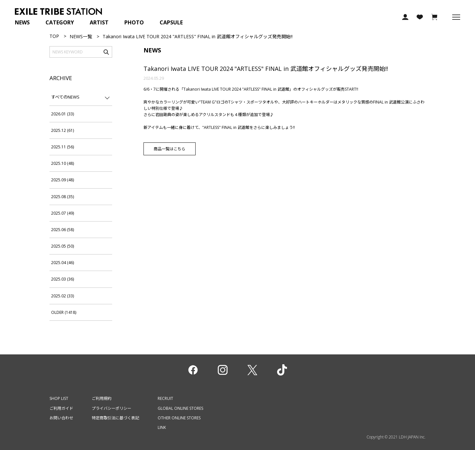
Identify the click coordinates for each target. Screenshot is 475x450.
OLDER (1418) (63, 312)
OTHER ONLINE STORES (179, 418)
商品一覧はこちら (169, 149)
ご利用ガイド (61, 408)
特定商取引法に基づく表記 (115, 418)
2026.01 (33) (62, 114)
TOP (54, 36)
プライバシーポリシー (111, 408)
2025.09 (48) (62, 180)
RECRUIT (165, 398)
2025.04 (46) (62, 262)
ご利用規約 (101, 398)
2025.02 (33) (62, 296)
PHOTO (134, 22)
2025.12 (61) (62, 130)
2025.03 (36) (62, 279)
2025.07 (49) (62, 213)
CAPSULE (171, 22)
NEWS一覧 (81, 36)
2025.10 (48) (62, 163)
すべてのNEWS (65, 97)
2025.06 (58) (62, 229)
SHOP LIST (58, 398)
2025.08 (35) (62, 196)
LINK (162, 427)
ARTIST (99, 22)
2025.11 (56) (62, 147)
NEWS (22, 22)
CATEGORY (60, 22)
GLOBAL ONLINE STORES (180, 408)
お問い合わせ (61, 418)
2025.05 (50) (62, 246)
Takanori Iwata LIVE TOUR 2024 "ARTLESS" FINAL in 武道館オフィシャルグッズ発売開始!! (265, 69)
